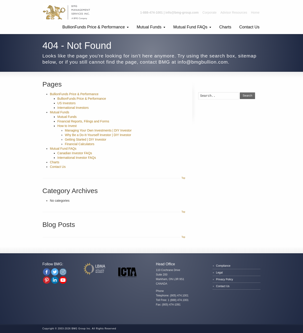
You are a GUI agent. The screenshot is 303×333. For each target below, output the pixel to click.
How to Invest (67, 126)
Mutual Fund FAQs (190, 27)
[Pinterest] (46, 280)
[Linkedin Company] (54, 280)
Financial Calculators (79, 144)
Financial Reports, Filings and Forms (83, 121)
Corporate (210, 12)
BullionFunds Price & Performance (93, 27)
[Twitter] (54, 272)
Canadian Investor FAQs (74, 153)
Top (183, 178)
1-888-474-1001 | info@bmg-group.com (169, 12)
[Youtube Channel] (63, 280)
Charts (225, 27)
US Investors (66, 103)
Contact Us (249, 27)
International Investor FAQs (76, 157)
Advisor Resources (233, 12)
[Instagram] (63, 272)
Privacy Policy (224, 279)
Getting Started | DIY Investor (85, 139)
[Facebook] (46, 272)
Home (255, 12)
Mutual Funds (149, 27)
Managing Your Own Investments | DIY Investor (98, 130)
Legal (219, 272)
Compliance (223, 265)
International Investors (73, 107)
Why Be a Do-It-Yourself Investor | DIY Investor (98, 135)
